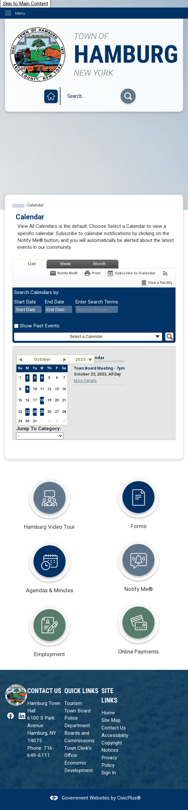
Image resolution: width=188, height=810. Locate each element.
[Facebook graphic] (10, 715)
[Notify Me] (63, 273)
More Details (85, 380)
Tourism (73, 703)
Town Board (77, 711)
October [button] (42, 359)
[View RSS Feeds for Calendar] (165, 273)
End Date (54, 302)
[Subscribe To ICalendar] (131, 273)
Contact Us (113, 728)
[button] (128, 96)
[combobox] (28, 309)
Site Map (110, 720)
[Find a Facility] (156, 282)
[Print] (92, 273)
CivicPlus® (129, 798)
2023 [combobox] (80, 359)
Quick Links (81, 691)
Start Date (25, 302)
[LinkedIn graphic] (22, 715)
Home (18, 205)
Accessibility (114, 735)
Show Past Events (39, 326)
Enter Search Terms (96, 302)
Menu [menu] (20, 13)
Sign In (108, 773)
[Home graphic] (51, 96)
